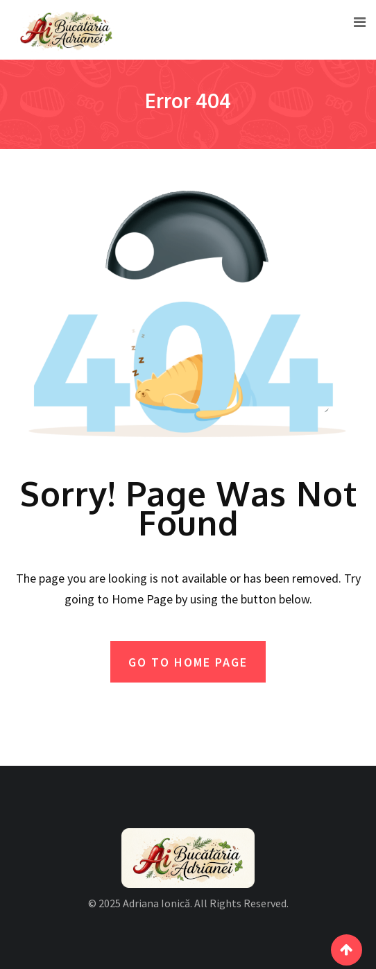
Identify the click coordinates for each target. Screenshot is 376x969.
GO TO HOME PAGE (188, 662)
